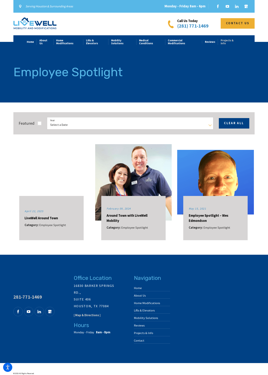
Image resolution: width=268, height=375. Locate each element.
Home (138, 288)
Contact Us (237, 23)
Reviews (139, 325)
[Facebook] (218, 6)
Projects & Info (143, 333)
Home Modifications (147, 303)
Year (52, 120)
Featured (26, 123)
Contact (139, 340)
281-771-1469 (27, 297)
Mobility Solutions (146, 318)
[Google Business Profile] (245, 6)
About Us (140, 296)
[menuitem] (32, 41)
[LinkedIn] (236, 6)
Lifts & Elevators (144, 310)
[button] (7, 367)
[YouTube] (227, 6)
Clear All (234, 123)
